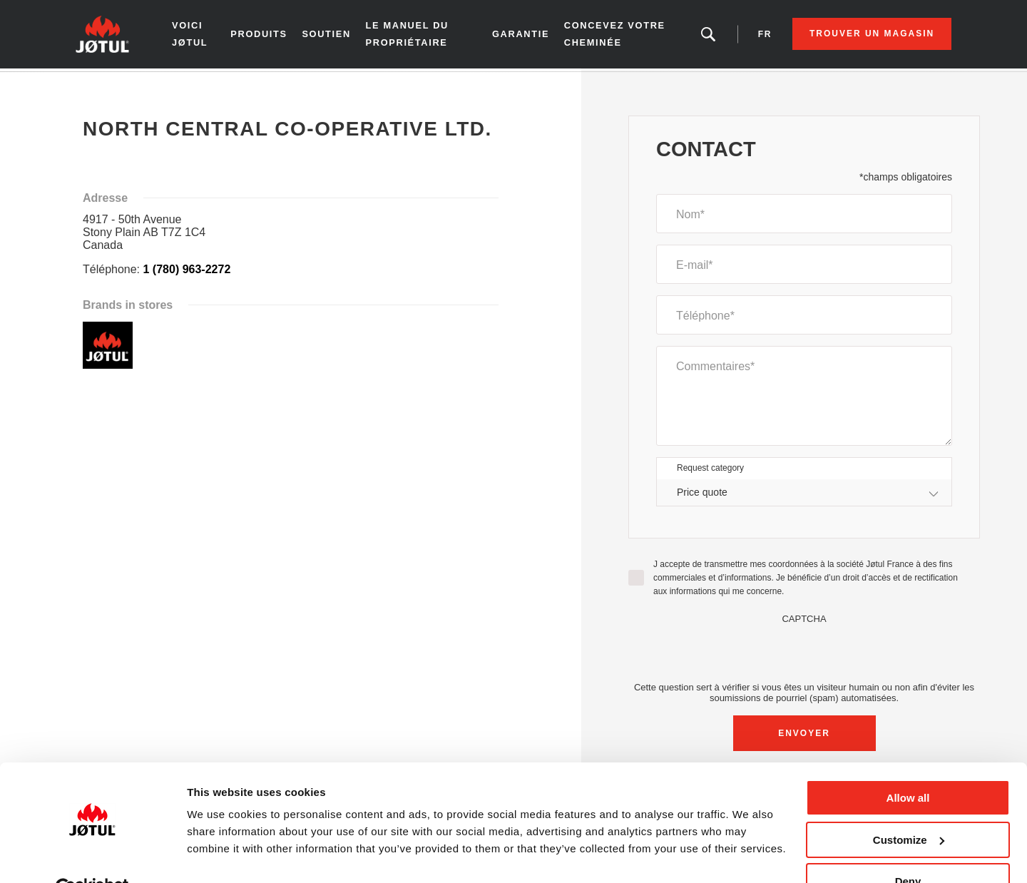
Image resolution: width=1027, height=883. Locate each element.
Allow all (908, 764)
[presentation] (804, 655)
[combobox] (804, 495)
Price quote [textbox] (702, 495)
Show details (220, 854)
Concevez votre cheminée (610, 35)
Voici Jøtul (200, 35)
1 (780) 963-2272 (187, 272)
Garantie (518, 36)
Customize (908, 806)
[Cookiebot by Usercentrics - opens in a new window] (92, 855)
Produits (265, 36)
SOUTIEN (333, 36)
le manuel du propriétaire (413, 35)
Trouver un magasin (861, 36)
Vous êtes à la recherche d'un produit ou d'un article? (698, 35)
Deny (908, 848)
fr (755, 36)
